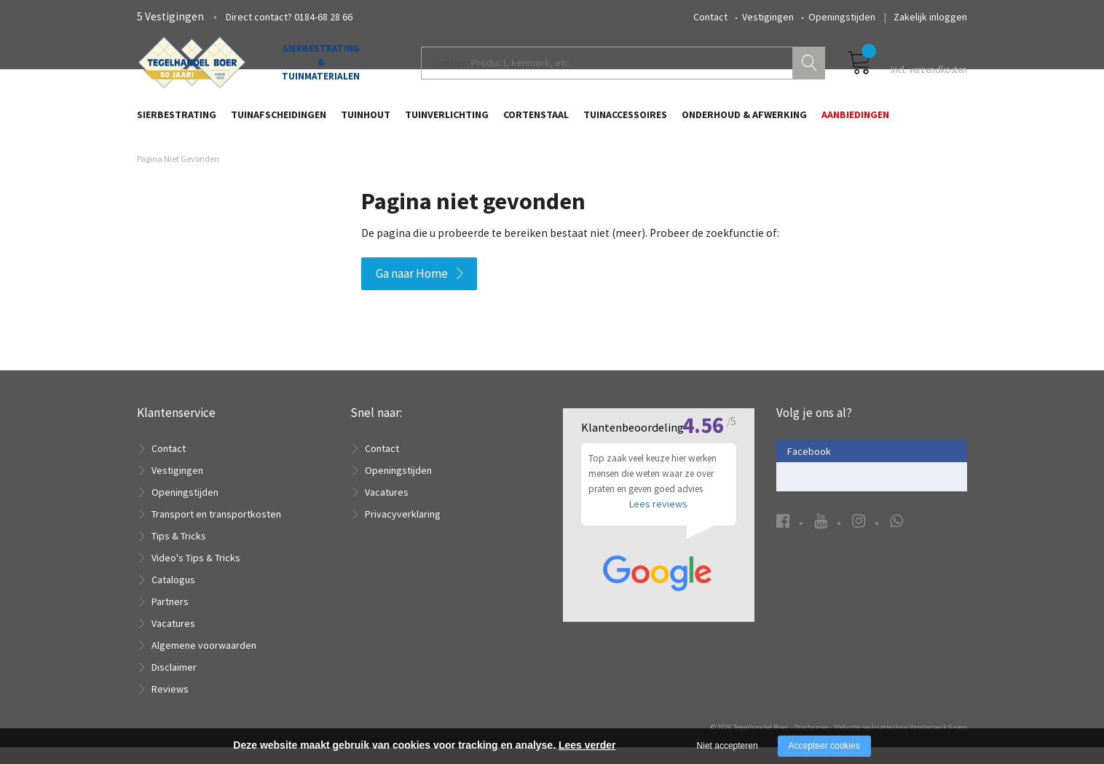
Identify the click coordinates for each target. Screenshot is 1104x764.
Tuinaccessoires (625, 121)
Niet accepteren (727, 746)
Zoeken (810, 70)
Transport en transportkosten (216, 530)
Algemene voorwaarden (203, 661)
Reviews (170, 705)
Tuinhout (365, 121)
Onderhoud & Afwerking (744, 121)
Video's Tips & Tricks (195, 574)
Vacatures (173, 640)
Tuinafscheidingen (278, 121)
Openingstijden (841, 16)
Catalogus (173, 596)
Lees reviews (658, 527)
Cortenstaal (536, 121)
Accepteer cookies (824, 746)
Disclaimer (174, 683)
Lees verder (587, 745)
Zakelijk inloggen (930, 16)
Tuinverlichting (447, 121)
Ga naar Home (412, 290)
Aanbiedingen (855, 121)
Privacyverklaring (403, 530)
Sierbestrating (176, 121)
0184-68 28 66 (323, 16)
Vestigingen (768, 16)
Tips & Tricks (178, 552)
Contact (710, 16)
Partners (170, 618)
